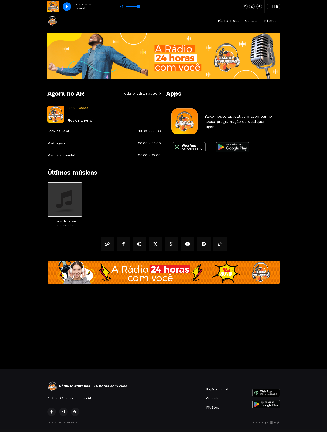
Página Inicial (228, 21)
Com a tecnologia (265, 422)
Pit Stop (270, 21)
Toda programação (141, 93)
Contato (251, 21)
